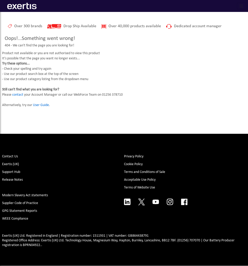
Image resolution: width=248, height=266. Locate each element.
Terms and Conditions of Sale (144, 172)
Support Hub (11, 172)
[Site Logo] (22, 6)
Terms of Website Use (139, 188)
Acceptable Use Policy (140, 180)
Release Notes (12, 180)
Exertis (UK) (10, 164)
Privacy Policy (133, 156)
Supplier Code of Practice (20, 203)
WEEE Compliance (15, 219)
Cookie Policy (133, 164)
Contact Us (10, 156)
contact (17, 95)
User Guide (41, 105)
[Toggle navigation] (241, 6)
